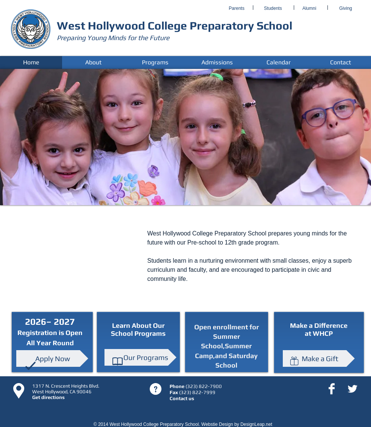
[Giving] (345, 8)
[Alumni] (309, 8)
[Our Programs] (140, 357)
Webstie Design (217, 424)
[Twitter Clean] (352, 388)
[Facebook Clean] (331, 388)
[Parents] (236, 8)
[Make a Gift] (319, 358)
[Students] (273, 8)
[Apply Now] (52, 358)
